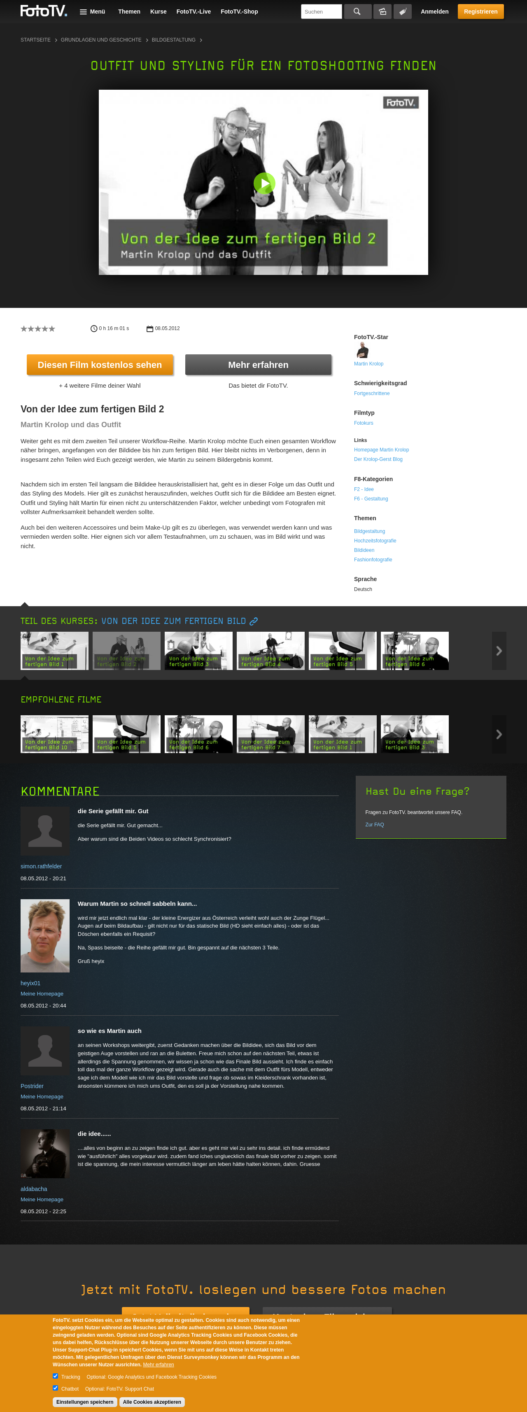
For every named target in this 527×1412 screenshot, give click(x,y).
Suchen (358, 11)
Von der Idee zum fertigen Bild (173, 621)
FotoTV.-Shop (239, 11)
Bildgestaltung (174, 40)
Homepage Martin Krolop (381, 450)
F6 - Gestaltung (371, 499)
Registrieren (481, 11)
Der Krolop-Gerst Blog (378, 459)
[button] (265, 184)
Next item (499, 651)
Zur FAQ (375, 825)
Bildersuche (382, 11)
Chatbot (70, 1389)
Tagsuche (403, 11)
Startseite (36, 40)
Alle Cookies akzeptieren (152, 1402)
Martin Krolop (368, 364)
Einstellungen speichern (85, 1402)
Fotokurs (363, 423)
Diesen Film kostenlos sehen (100, 365)
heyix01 (30, 983)
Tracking (70, 1377)
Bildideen (364, 550)
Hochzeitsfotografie (375, 541)
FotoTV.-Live (194, 11)
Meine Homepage (42, 994)
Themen (129, 11)
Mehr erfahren (258, 365)
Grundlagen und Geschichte (101, 40)
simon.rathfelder (41, 866)
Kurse (158, 11)
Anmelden (435, 11)
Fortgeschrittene (372, 393)
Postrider (32, 1086)
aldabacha (34, 1189)
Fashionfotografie (373, 560)
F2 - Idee (364, 489)
